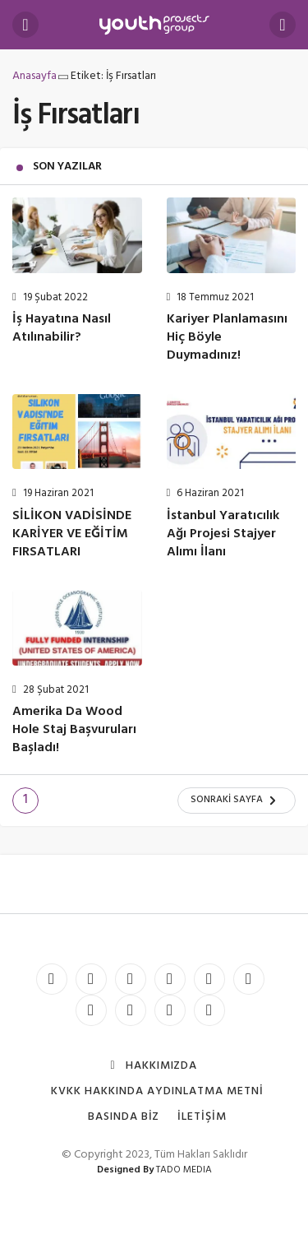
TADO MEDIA (184, 1170)
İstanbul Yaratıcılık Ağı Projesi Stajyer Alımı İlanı (223, 534)
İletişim (202, 1116)
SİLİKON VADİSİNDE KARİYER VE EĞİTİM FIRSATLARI (71, 534)
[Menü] (25, 25)
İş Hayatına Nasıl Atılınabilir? (61, 329)
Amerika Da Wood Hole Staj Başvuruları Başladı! (74, 730)
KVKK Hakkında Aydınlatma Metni (157, 1091)
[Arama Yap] (282, 25)
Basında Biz (124, 1116)
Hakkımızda (154, 1065)
